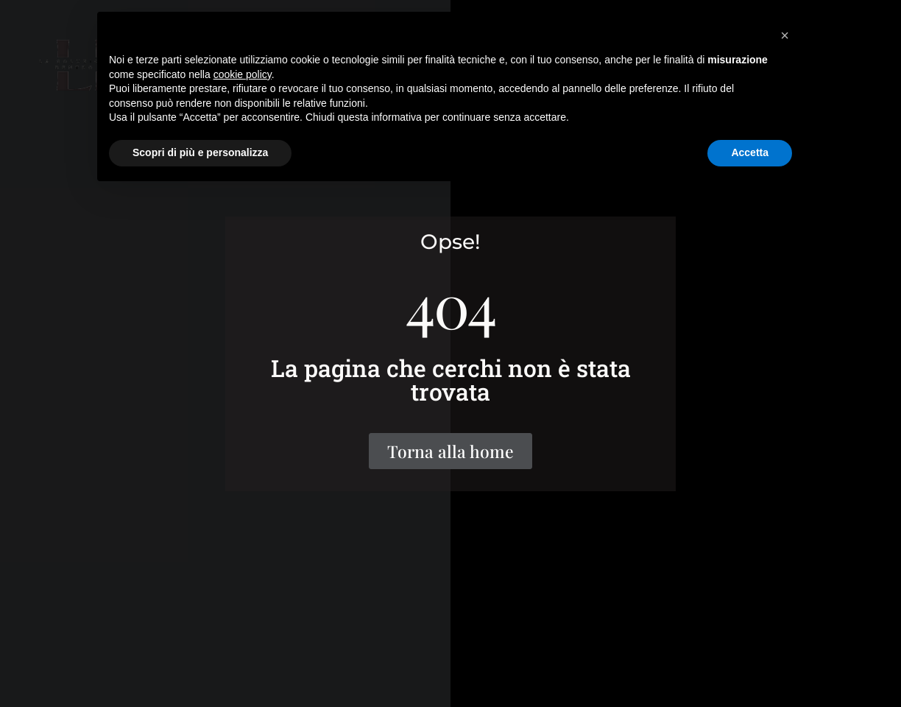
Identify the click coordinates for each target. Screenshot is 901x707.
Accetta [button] (749, 152)
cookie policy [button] (242, 74)
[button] (784, 35)
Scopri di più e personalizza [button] (200, 152)
